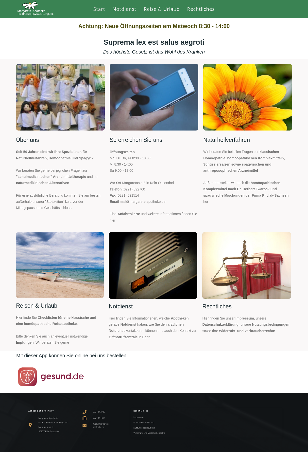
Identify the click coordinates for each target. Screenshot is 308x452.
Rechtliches (217, 306)
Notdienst (121, 306)
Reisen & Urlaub (36, 305)
